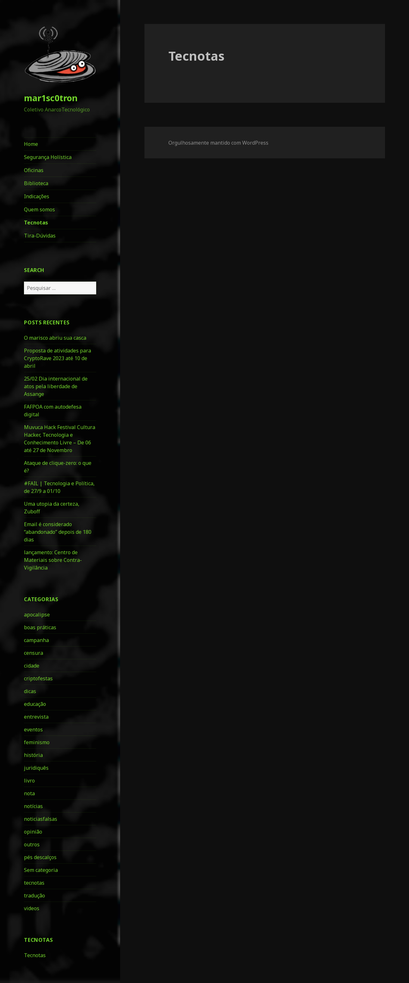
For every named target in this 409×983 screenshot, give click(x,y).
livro (29, 780)
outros (32, 844)
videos (31, 908)
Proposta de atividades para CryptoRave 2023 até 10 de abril (57, 358)
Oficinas (33, 170)
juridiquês (36, 767)
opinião (33, 831)
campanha (36, 640)
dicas (30, 691)
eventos (33, 729)
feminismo (37, 742)
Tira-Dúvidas (40, 235)
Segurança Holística (48, 157)
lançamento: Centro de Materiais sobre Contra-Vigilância (53, 560)
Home (31, 143)
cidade (31, 665)
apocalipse (37, 614)
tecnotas (34, 882)
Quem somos (39, 209)
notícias (33, 806)
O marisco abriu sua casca (55, 337)
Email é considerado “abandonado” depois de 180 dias (57, 532)
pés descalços (40, 857)
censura (33, 652)
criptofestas (38, 678)
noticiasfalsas (40, 818)
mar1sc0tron (51, 98)
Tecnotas (36, 222)
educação (35, 703)
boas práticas (40, 627)
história (33, 755)
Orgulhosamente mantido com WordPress (218, 142)
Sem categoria (41, 869)
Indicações (36, 196)
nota (29, 793)
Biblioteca (36, 183)
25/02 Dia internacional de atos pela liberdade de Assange (56, 386)
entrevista (36, 716)
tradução (34, 895)
